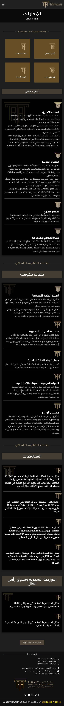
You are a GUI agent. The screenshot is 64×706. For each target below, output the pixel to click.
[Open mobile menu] (3, 4)
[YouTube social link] (29, 695)
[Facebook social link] (38, 695)
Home (36, 19)
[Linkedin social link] (25, 695)
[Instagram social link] (32, 695)
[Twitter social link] (35, 695)
